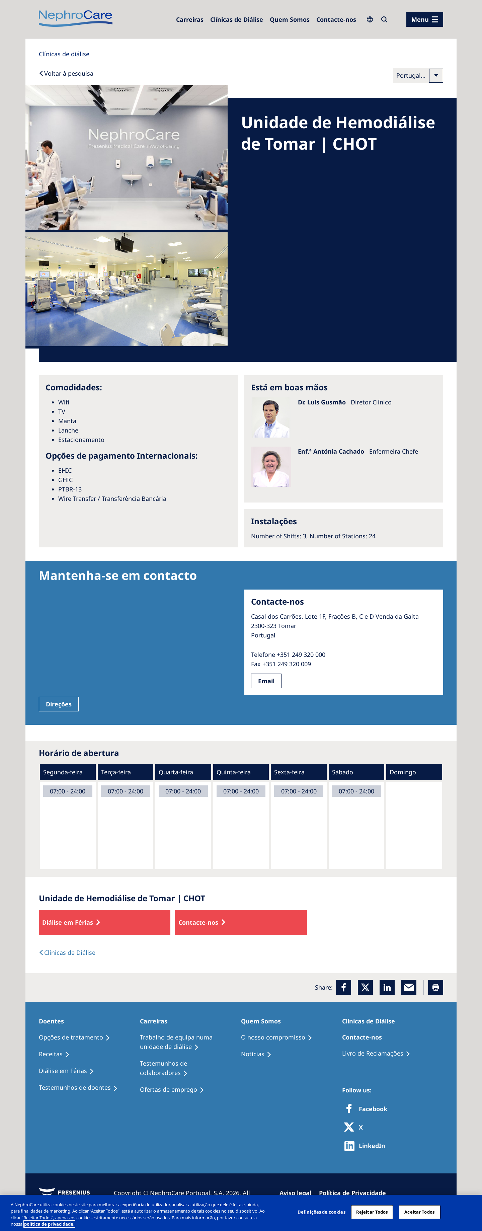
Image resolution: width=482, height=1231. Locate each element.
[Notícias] (259, 1054)
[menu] (424, 19)
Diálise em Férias (67, 922)
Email (266, 681)
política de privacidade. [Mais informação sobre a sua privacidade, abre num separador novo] (49, 1224)
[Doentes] (54, 1021)
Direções (59, 704)
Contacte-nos (198, 922)
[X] (355, 1128)
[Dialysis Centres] (64, 54)
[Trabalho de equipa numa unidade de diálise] (190, 1042)
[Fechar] (471, 1212)
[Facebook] (343, 987)
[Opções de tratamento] (77, 1037)
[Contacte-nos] (336, 19)
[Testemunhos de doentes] (81, 1088)
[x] (365, 987)
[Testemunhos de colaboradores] (190, 1068)
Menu (420, 19)
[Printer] (435, 987)
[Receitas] (57, 1054)
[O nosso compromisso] (279, 1037)
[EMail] (408, 987)
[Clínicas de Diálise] (236, 19)
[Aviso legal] (298, 1193)
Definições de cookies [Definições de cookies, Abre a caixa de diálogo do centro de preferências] (321, 1212)
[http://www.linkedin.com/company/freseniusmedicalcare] (366, 1146)
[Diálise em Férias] (69, 1071)
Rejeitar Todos (372, 1212)
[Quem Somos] (289, 19)
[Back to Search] (66, 73)
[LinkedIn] (387, 987)
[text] (67, 952)
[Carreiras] (190, 19)
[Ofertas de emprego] (175, 1090)
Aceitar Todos (419, 1212)
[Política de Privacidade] (355, 1193)
